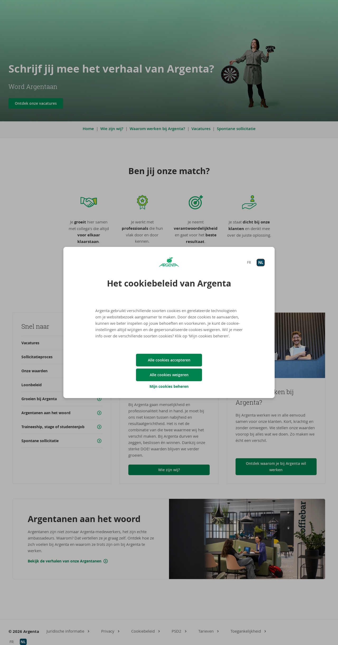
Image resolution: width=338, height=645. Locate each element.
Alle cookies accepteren (169, 359)
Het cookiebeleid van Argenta (169, 283)
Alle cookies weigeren (169, 374)
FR (249, 262)
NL (260, 262)
